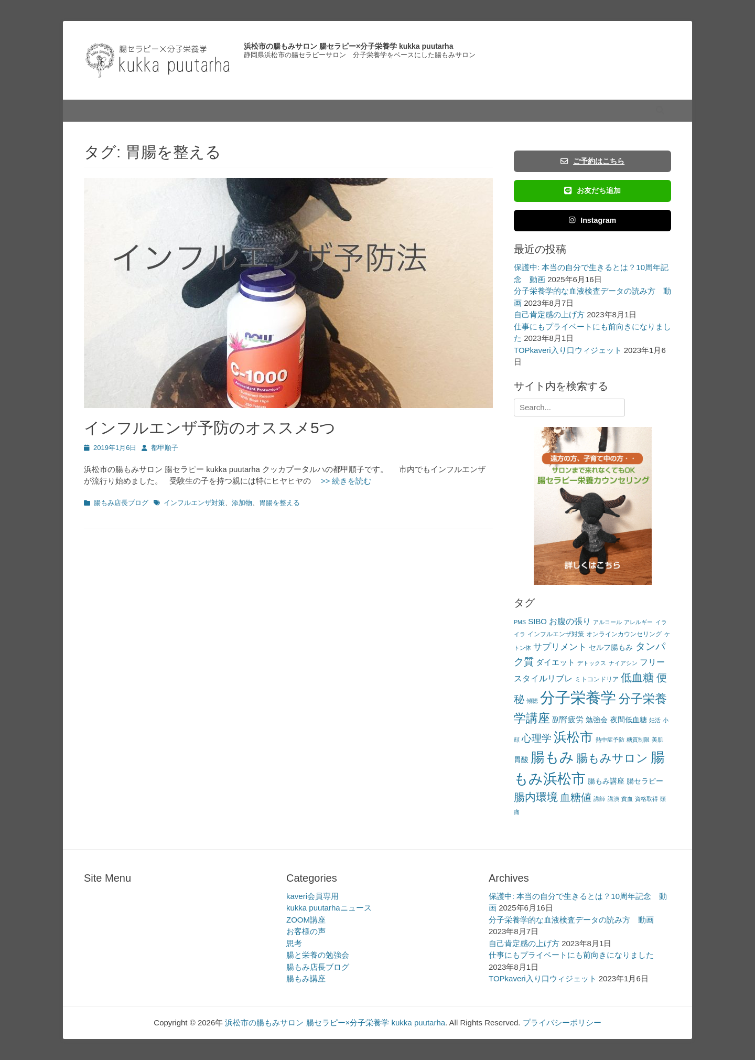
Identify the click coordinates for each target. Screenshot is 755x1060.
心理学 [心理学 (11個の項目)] (537, 738)
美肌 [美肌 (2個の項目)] (657, 739)
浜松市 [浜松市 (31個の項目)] (573, 737)
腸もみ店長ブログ (121, 503)
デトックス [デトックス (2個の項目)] (591, 663)
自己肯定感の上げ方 (549, 314)
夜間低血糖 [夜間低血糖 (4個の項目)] (628, 720)
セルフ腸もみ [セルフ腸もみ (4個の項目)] (611, 647)
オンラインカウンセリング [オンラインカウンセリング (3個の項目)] (624, 634)
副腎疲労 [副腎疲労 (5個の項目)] (568, 719)
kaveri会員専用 (312, 896)
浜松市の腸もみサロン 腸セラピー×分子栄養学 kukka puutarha (348, 46)
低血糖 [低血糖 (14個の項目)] (637, 677)
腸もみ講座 (306, 978)
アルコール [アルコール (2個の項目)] (607, 622)
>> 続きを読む (342, 480)
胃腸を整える (279, 503)
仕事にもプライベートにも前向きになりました (571, 954)
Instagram (593, 220)
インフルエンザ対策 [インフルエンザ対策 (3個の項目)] (555, 634)
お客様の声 (306, 931)
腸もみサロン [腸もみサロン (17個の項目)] (612, 758)
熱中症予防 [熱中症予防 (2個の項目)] (610, 739)
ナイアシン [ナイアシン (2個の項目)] (623, 663)
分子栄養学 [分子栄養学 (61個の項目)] (578, 697)
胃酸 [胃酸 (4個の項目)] (521, 760)
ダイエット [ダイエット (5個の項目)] (555, 662)
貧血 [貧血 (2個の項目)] (627, 799)
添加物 (242, 503)
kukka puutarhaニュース (329, 907)
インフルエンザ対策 (194, 503)
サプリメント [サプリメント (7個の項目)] (560, 647)
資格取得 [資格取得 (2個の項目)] (646, 799)
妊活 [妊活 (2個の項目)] (655, 720)
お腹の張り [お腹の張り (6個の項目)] (570, 621)
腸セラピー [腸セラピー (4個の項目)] (645, 781)
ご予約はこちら (592, 161)
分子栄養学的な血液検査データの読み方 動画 (571, 919)
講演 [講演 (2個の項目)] (613, 799)
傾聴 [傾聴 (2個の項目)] (532, 701)
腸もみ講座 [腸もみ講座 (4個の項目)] (606, 781)
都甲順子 (164, 448)
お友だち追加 (592, 190)
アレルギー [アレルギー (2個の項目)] (638, 622)
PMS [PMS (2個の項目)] (520, 622)
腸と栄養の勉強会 (317, 954)
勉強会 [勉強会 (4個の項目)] (597, 720)
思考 (294, 943)
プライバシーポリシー (562, 1022)
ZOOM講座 (306, 919)
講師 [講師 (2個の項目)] (599, 799)
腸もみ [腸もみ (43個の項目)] (552, 757)
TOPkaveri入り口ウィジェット (568, 350)
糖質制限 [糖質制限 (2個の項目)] (638, 739)
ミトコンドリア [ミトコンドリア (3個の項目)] (597, 679)
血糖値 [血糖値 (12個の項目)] (575, 797)
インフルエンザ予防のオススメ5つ (210, 427)
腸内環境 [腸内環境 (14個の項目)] (536, 797)
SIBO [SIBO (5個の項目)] (537, 621)
